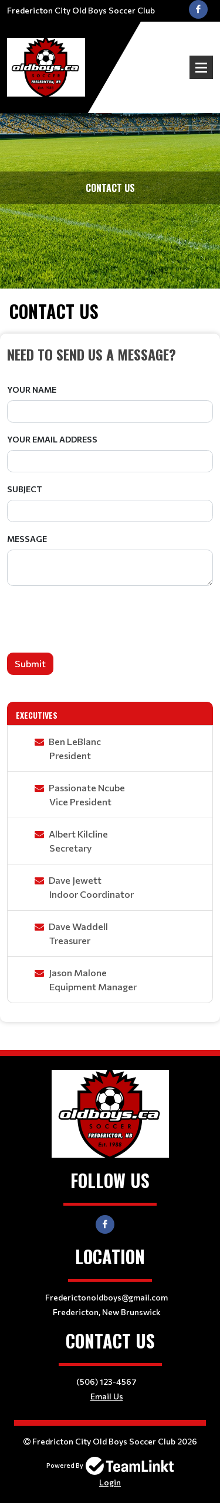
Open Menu (201, 67)
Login (110, 1482)
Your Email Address (52, 439)
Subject (24, 489)
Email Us (106, 1396)
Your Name (31, 389)
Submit (30, 663)
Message (27, 539)
